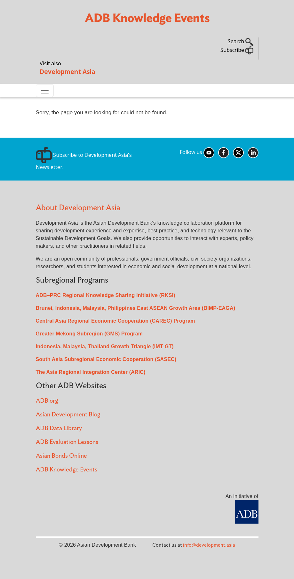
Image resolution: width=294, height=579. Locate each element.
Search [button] (240, 41)
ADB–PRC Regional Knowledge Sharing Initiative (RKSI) (105, 295)
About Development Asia (78, 208)
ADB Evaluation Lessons (67, 442)
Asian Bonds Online (61, 456)
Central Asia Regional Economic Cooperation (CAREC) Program (115, 321)
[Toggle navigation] (45, 90)
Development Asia (67, 71)
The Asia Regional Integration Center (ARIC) (91, 372)
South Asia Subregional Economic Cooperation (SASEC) (106, 359)
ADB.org (47, 401)
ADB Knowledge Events (66, 470)
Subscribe (236, 49)
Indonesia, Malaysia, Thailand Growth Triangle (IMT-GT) (105, 346)
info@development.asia (209, 545)
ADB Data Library (59, 428)
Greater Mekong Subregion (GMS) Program (89, 333)
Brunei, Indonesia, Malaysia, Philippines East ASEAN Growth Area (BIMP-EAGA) (135, 308)
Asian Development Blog (68, 415)
